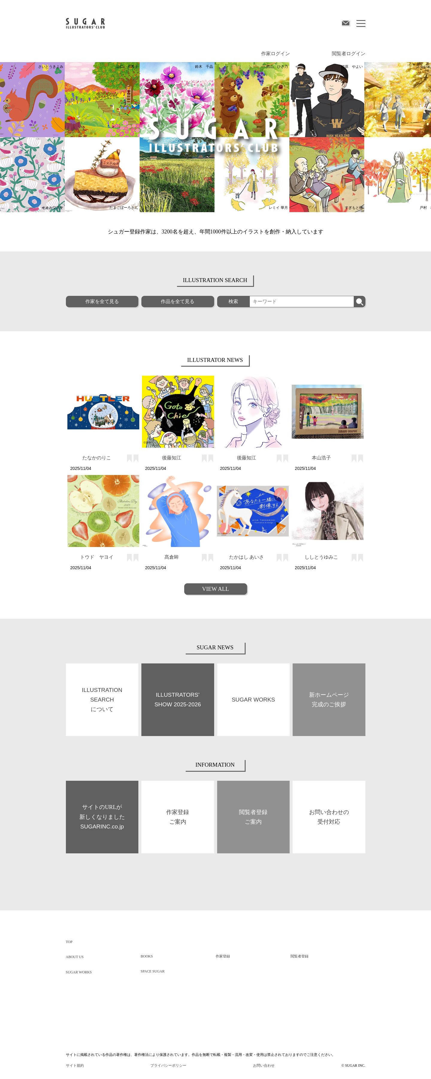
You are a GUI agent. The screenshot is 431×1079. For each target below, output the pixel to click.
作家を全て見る (102, 301)
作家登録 (223, 956)
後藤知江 (171, 457)
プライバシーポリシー (168, 1065)
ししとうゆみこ (321, 557)
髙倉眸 (171, 557)
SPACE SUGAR (153, 971)
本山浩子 (321, 457)
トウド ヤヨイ (97, 557)
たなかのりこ (96, 457)
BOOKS (147, 956)
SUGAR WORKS (79, 972)
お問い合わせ (264, 1065)
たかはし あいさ (246, 557)
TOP (69, 942)
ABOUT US (75, 957)
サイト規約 (75, 1065)
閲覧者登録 (299, 956)
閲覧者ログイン (348, 53)
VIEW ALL (215, 589)
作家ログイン (275, 53)
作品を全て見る (177, 301)
